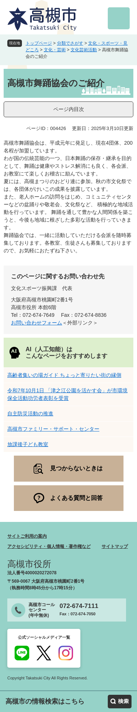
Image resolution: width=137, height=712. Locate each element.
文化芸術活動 (84, 49)
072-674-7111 (79, 606)
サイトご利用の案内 (27, 536)
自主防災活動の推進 (30, 413)
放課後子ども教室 (27, 444)
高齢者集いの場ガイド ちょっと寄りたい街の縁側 (64, 375)
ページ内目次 (68, 109)
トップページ (39, 43)
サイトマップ (115, 546)
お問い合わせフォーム (36, 323)
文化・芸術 (55, 49)
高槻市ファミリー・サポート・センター (53, 429)
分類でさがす (70, 43)
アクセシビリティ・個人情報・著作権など (49, 546)
